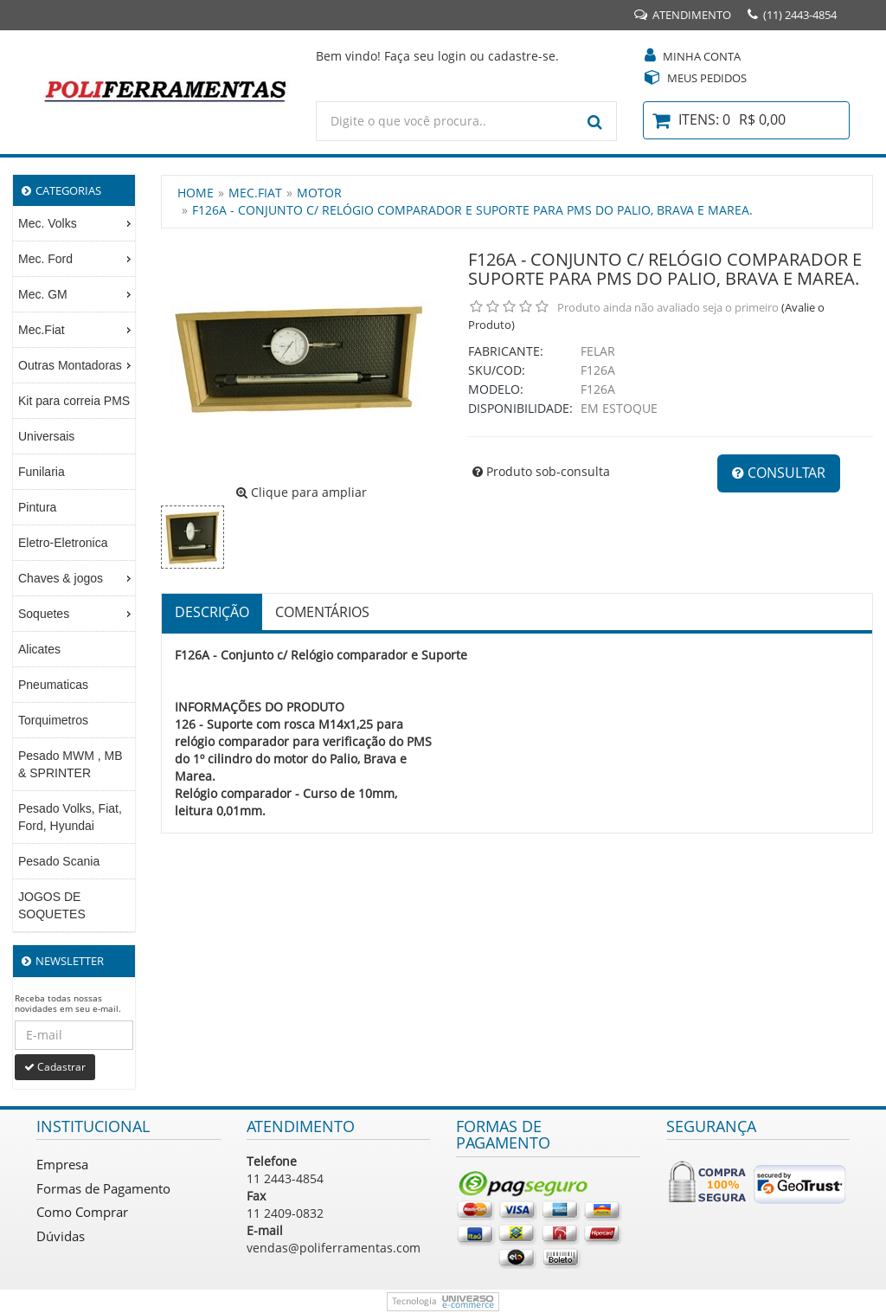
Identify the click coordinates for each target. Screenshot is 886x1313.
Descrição (212, 611)
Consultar (778, 472)
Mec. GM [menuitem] (76, 294)
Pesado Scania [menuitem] (59, 861)
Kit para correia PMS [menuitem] (74, 401)
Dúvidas (60, 1236)
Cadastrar (55, 1066)
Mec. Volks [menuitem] (76, 223)
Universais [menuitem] (46, 436)
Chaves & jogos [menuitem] (76, 578)
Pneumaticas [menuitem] (53, 685)
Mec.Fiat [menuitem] (76, 330)
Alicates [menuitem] (39, 649)
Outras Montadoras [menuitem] (76, 365)
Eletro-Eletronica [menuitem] (63, 543)
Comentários (322, 611)
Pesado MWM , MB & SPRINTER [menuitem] (70, 764)
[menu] (74, 569)
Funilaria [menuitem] (41, 472)
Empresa (62, 1164)
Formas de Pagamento (103, 1188)
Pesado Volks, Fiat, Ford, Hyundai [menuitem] (70, 817)
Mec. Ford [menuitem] (76, 259)
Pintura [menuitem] (37, 507)
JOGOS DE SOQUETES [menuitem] (52, 905)
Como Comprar (82, 1211)
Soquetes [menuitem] (76, 614)
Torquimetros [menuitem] (53, 720)
